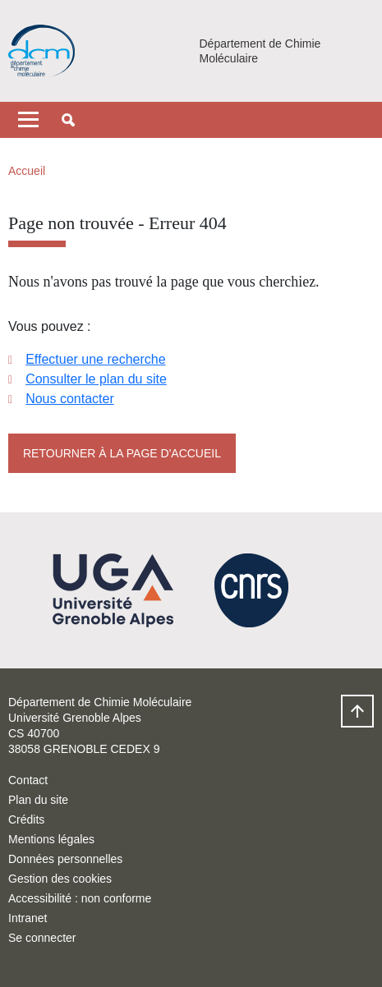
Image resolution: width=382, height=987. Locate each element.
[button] (68, 120)
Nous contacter (69, 399)
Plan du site (38, 799)
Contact (28, 780)
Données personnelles (65, 858)
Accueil (26, 170)
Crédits (26, 819)
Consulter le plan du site (96, 379)
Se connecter (42, 937)
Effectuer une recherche (95, 359)
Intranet (27, 918)
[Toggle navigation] (28, 120)
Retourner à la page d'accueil (122, 453)
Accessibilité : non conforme (79, 898)
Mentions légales (51, 839)
